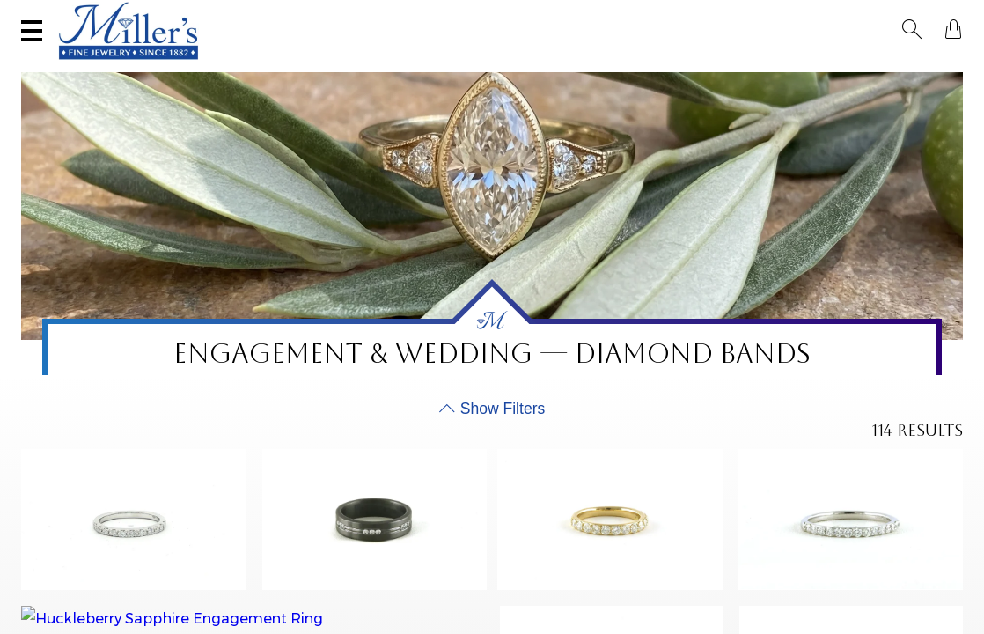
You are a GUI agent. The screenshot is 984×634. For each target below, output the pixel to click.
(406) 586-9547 (103, 15)
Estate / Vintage (676, 67)
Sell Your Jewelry (408, 15)
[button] (917, 15)
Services (550, 15)
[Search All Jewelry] (786, 16)
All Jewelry (785, 67)
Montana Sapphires (370, 67)
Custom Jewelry (895, 67)
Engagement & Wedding (529, 67)
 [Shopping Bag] (948, 16)
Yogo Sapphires (238, 67)
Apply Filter (899, 587)
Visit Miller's (248, 15)
